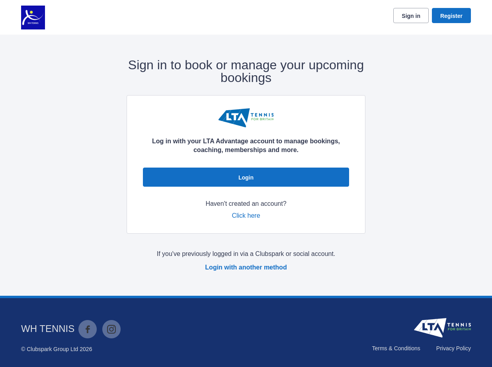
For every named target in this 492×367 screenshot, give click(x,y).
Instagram (111, 329)
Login (246, 177)
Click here (246, 215)
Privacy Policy (453, 348)
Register (451, 16)
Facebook (87, 329)
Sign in (411, 16)
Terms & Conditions (396, 348)
